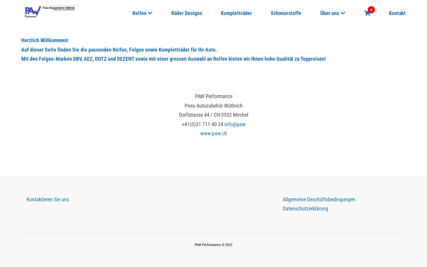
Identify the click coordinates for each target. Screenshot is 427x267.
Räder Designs (186, 13)
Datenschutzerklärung (305, 208)
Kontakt (397, 13)
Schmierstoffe (286, 13)
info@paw (235, 124)
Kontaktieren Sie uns (48, 199)
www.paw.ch (213, 133)
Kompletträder (236, 13)
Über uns (329, 13)
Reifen (139, 13)
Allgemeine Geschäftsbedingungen (319, 199)
